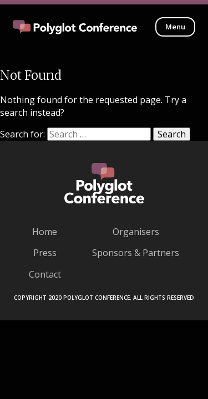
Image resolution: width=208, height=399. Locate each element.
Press (45, 253)
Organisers (136, 232)
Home (44, 232)
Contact (45, 274)
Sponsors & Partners (135, 253)
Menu (175, 27)
